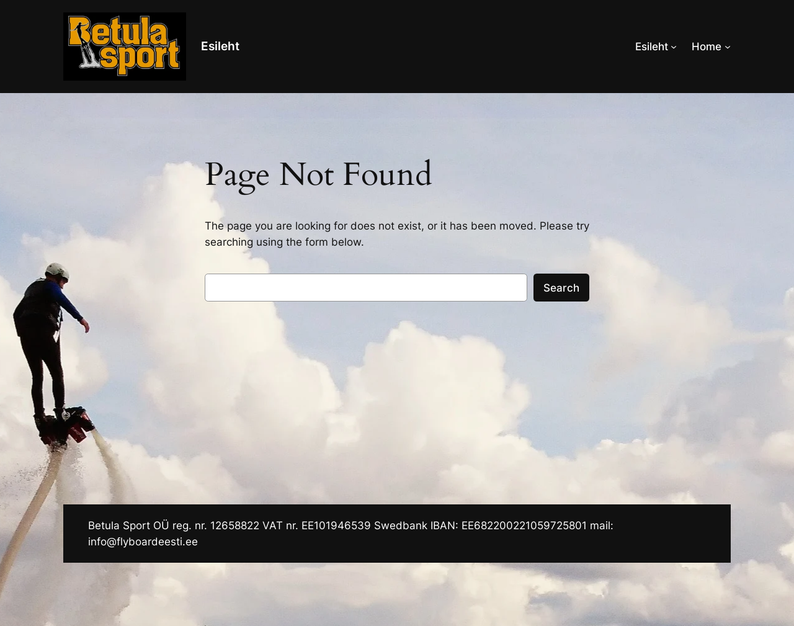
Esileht (220, 45)
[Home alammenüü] (728, 46)
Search (561, 288)
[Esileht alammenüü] (674, 46)
